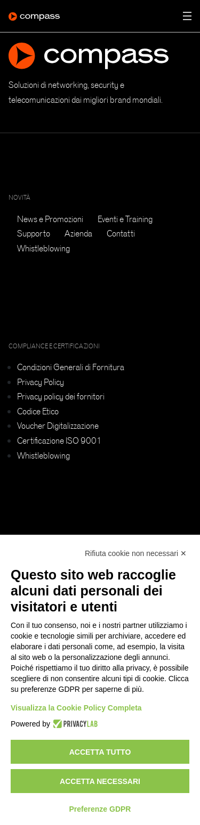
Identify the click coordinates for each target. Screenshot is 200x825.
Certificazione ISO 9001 (59, 440)
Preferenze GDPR (100, 809)
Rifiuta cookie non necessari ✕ (136, 553)
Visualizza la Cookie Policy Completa (76, 708)
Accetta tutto (100, 752)
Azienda (78, 233)
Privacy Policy (40, 382)
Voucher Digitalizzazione (58, 425)
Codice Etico (38, 411)
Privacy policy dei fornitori (61, 396)
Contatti (121, 233)
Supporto (33, 233)
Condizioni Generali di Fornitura (70, 367)
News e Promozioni (50, 219)
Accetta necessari (100, 781)
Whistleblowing (43, 248)
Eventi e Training (125, 219)
